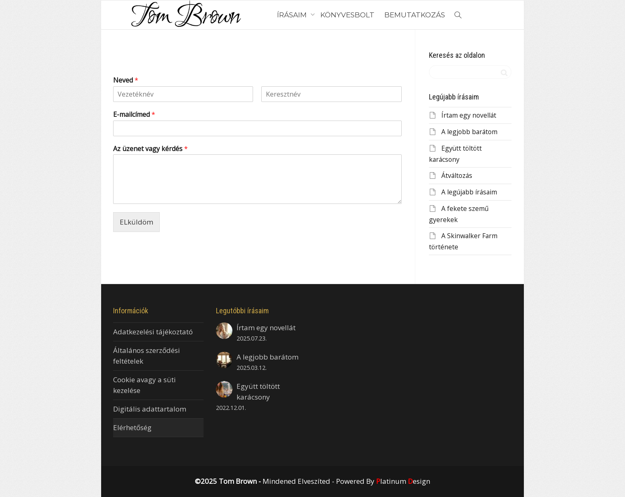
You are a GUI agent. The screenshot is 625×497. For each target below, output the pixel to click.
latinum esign (403, 481)
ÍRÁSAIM (292, 15)
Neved (125, 80)
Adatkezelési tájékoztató (153, 331)
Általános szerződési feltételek (146, 356)
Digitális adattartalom (149, 409)
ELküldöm (136, 222)
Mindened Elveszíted (296, 481)
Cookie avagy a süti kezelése (144, 385)
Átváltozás (456, 175)
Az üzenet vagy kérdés (150, 148)
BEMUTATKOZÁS (414, 15)
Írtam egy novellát (468, 115)
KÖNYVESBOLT (347, 15)
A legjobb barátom (469, 131)
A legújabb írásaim (469, 191)
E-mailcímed (134, 114)
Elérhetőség (132, 427)
